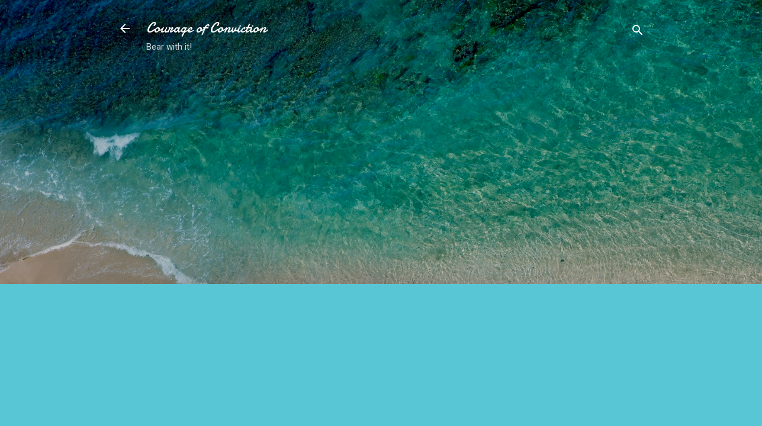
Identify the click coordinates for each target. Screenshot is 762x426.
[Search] (638, 32)
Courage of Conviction (206, 28)
